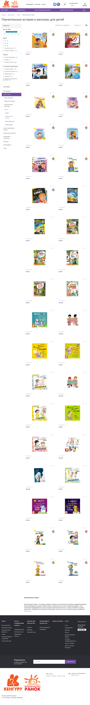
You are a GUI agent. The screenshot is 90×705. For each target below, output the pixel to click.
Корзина (85, 4)
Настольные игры (18, 632)
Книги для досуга (8, 98)
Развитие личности (10, 63)
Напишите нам (75, 676)
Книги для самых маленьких (8, 106)
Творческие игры (31, 633)
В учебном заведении (10, 58)
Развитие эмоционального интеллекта (10, 80)
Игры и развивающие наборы (43, 10)
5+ (5, 44)
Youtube (60, 677)
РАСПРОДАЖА (7, 145)
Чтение (6, 110)
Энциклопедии (9, 125)
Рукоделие (29, 630)
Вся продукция (7, 91)
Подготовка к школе (7, 628)
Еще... (84, 10)
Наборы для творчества (66, 10)
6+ (5, 46)
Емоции (7, 60)
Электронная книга (6, 641)
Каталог (4, 10)
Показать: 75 (77, 25)
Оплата (44, 4)
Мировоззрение (9, 74)
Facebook (48, 677)
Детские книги (21, 10)
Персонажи (7, 77)
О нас (66, 626)
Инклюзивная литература (6, 138)
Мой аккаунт (73, 3)
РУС (72, 5)
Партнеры (6, 142)
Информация (29, 4)
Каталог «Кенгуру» (69, 644)
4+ (5, 41)
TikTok (47, 678)
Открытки (29, 628)
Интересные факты (9, 69)
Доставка (37, 4)
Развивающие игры (19, 630)
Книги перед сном (9, 122)
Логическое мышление (10, 72)
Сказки (7, 113)
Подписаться (70, 662)
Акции (4, 149)
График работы (69, 628)
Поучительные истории (9, 117)
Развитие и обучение (9, 101)
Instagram (54, 677)
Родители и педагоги (10, 51)
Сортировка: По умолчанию (62, 25)
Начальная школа (9, 49)
